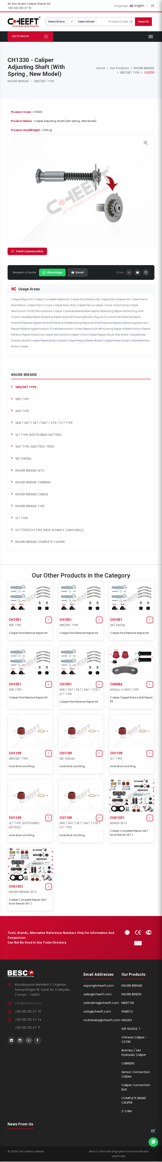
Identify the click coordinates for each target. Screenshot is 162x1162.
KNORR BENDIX (132, 995)
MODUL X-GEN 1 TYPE (124, 690)
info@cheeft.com (28, 1004)
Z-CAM (127, 1111)
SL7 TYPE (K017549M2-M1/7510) (38, 434)
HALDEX (127, 1020)
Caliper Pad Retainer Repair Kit (28, 633)
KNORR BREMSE (18, 81)
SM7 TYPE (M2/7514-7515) (34, 446)
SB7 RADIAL (23, 458)
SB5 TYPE (22, 399)
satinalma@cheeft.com (101, 1003)
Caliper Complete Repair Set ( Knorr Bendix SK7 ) (129, 833)
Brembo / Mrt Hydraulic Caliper (134, 1053)
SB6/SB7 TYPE (44, 81)
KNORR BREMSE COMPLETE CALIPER (40, 541)
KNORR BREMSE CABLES (31, 494)
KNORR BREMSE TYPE (30, 506)
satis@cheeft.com (97, 1012)
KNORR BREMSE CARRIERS (33, 482)
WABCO (127, 1012)
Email (77, 272)
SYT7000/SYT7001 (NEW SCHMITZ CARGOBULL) (49, 530)
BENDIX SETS (118, 824)
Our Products (119, 68)
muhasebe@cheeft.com (102, 1020)
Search (145, 22)
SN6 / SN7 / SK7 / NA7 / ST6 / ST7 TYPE (44, 422)
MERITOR (128, 1003)
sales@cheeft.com (98, 995)
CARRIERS (128, 1064)
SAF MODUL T (131, 1029)
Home (100, 68)
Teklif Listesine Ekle (27, 251)
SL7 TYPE (21, 518)
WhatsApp (52, 272)
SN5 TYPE (22, 411)
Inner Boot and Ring (21, 766)
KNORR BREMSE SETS (29, 470)
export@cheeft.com (99, 986)
